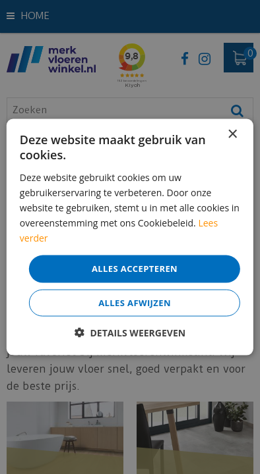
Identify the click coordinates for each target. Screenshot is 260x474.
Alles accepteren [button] (135, 269)
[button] (130, 332)
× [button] (232, 135)
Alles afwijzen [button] (134, 302)
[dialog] (130, 237)
